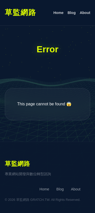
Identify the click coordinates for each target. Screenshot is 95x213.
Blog (72, 13)
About (85, 13)
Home (58, 13)
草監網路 (20, 12)
